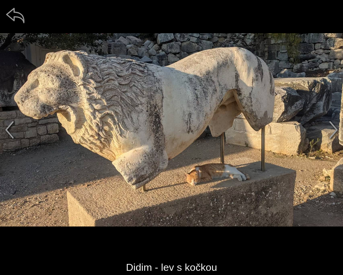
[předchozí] (9, 129)
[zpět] (15, 15)
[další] (333, 129)
